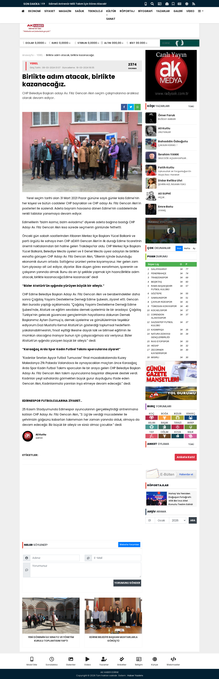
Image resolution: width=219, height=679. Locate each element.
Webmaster (173, 661)
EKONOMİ (34, 11)
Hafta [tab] (187, 248)
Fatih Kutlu (166, 167)
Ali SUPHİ (164, 194)
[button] (200, 11)
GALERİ (178, 11)
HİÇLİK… (162, 197)
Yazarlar (104, 661)
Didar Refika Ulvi (170, 180)
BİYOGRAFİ (145, 11)
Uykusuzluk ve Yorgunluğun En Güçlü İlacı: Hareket (174, 173)
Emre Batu (165, 207)
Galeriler (71, 661)
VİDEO (190, 11)
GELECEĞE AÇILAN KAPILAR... (173, 158)
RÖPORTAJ (127, 11)
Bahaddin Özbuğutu (173, 141)
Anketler (121, 661)
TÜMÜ (191, 106)
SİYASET (49, 11)
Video (87, 661)
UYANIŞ (162, 210)
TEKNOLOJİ (95, 11)
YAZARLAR (163, 11)
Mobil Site (32, 661)
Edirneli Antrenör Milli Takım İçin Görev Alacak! (77, 3)
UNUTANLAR (164, 132)
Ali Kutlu (164, 128)
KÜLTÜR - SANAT (111, 15)
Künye (154, 661)
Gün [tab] (179, 248)
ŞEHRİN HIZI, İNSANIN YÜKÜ (172, 184)
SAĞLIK (79, 11)
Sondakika (51, 661)
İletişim (139, 661)
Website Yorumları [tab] (129, 544)
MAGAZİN (65, 11)
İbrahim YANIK (168, 154)
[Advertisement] (82, 502)
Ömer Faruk (166, 115)
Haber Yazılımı (135, 675)
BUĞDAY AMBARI (167, 119)
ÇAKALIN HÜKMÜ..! (167, 145)
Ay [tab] (194, 248)
